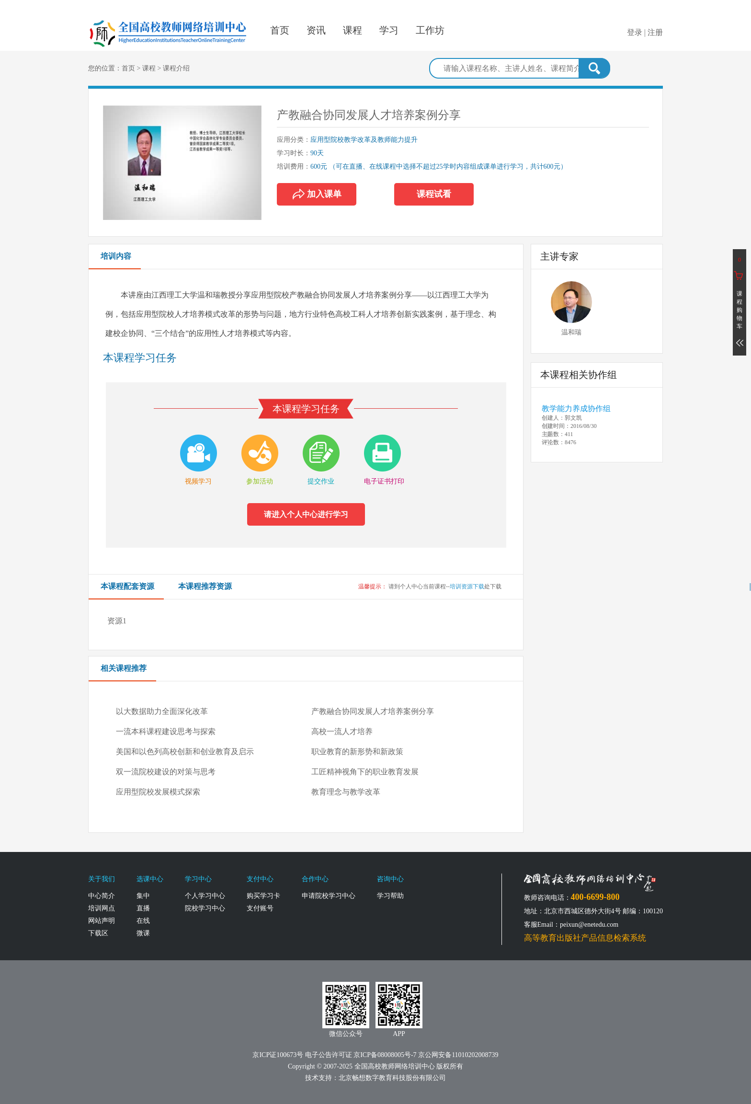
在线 (143, 920)
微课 (143, 933)
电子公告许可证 (329, 1054)
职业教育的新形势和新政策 (357, 752)
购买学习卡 (263, 895)
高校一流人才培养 (342, 731)
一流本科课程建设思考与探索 (166, 731)
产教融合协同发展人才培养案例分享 (372, 711)
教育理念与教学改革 (345, 792)
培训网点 (101, 908)
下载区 (98, 933)
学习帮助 (390, 895)
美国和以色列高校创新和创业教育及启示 (185, 752)
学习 (388, 30)
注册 (655, 32)
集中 (143, 895)
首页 (279, 30)
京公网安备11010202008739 (458, 1054)
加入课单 (309, 194)
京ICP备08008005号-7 (384, 1054)
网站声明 (101, 920)
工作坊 (430, 30)
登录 (634, 32)
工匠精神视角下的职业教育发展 (365, 772)
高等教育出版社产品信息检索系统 (585, 938)
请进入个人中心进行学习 (306, 514)
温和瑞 (571, 332)
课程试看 (434, 194)
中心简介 (101, 895)
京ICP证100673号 (277, 1054)
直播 (143, 908)
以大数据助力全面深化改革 (162, 711)
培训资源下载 (467, 586)
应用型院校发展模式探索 (158, 792)
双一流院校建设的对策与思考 (166, 772)
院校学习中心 (205, 908)
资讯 (316, 30)
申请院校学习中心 (328, 895)
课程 (352, 30)
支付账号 (260, 908)
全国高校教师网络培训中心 (169, 27)
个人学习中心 (205, 895)
